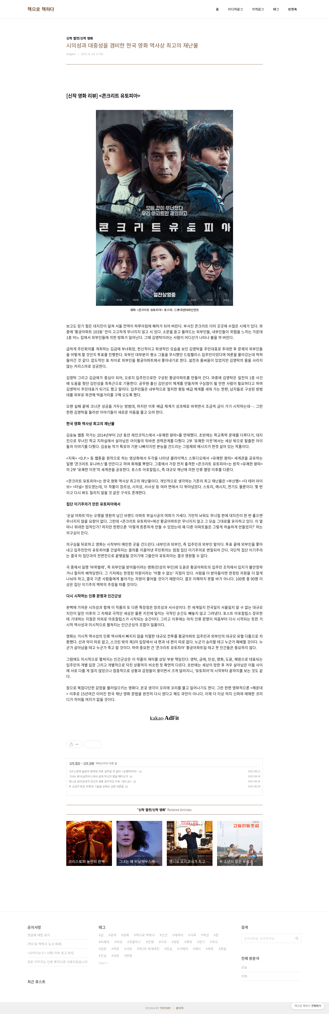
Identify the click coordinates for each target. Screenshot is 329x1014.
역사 (215, 941)
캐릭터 (178, 935)
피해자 (105, 941)
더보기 (102, 963)
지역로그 (258, 9)
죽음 (223, 948)
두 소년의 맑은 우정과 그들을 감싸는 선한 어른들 (96, 786)
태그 (276, 9)
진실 (103, 955)
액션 (206, 935)
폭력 (189, 941)
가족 (193, 935)
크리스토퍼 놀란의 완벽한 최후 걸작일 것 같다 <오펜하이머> (103, 771)
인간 (164, 935)
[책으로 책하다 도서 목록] (44, 944)
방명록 (292, 9)
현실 (169, 948)
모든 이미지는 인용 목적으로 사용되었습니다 (57, 961)
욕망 (211, 948)
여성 (119, 941)
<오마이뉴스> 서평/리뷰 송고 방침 (50, 952)
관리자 (179, 1008)
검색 (297, 938)
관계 (113, 935)
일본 (103, 948)
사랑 (129, 948)
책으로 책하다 (40, 9)
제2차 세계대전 (149, 948)
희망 (116, 948)
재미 (198, 948)
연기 (202, 941)
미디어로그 (235, 9)
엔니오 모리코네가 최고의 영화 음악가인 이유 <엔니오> (100, 781)
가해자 (183, 948)
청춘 (176, 941)
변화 (129, 955)
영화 (126, 935)
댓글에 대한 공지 (38, 935)
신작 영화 (88, 763)
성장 (116, 955)
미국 (164, 941)
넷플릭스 (135, 941)
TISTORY (165, 1008)
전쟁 (151, 941)
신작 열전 (74, 763)
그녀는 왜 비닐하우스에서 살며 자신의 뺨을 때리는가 (98, 776)
